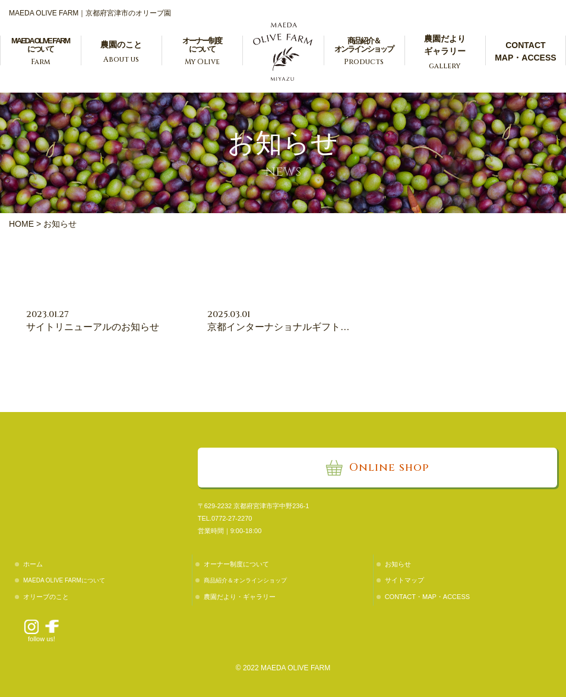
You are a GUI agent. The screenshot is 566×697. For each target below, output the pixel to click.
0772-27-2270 (231, 518)
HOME (21, 224)
